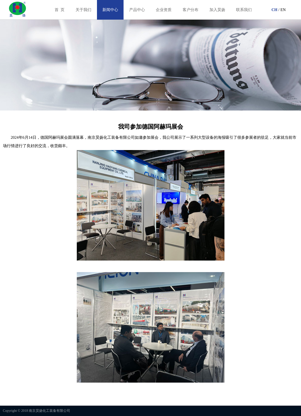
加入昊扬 (217, 10)
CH (273, 10)
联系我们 (244, 10)
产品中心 (137, 10)
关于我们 (83, 10)
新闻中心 (110, 10)
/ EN (281, 10)
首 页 (59, 10)
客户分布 (190, 10)
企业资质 (164, 10)
